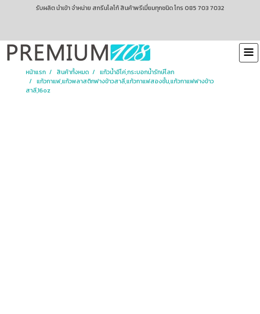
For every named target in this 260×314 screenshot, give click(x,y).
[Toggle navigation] (248, 52)
